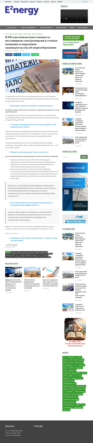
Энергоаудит (18, 34)
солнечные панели (68, 404)
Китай (65, 370)
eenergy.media (15, 433)
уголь (83, 404)
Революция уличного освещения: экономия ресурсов (31, 106)
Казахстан (79, 367)
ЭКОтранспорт (61, 27)
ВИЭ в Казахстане (68, 362)
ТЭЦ (79, 375)
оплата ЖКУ (39, 253)
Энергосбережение (37, 34)
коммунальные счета (27, 253)
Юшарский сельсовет (11, 233)
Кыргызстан (72, 370)
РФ (17, 255)
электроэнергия (78, 407)
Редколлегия (24, 1)
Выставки (46, 1)
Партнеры (39, 1)
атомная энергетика (68, 386)
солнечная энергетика (69, 402)
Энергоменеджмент (28, 27)
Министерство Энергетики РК (71, 373)
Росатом (84, 373)
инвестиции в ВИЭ (77, 394)
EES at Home (82, 27)
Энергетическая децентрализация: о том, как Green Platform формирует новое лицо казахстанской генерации (81, 290)
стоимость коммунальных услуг (30, 255)
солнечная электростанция (70, 399)
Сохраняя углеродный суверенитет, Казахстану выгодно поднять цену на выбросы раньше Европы (80, 124)
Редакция (32, 1)
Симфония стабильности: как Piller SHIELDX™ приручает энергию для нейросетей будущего (81, 107)
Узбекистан (66, 378)
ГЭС (75, 365)
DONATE (60, 1)
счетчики (45, 255)
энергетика (66, 410)
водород (65, 389)
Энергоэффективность (69, 383)
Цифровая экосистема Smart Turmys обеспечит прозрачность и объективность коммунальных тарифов (13, 285)
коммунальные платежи (19, 252)
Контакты (53, 1)
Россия (65, 375)
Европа (65, 367)
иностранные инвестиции (70, 396)
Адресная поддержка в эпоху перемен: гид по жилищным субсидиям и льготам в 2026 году (50, 283)
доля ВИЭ (69, 391)
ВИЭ (71, 359)
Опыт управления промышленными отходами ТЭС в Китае (81, 140)
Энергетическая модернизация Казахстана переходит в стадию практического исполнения (32, 284)
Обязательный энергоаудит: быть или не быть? (29, 152)
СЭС (75, 375)
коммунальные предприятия (37, 252)
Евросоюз (71, 367)
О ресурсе (16, 1)
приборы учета (10, 255)
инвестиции (66, 394)
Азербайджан (71, 357)
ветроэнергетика (80, 386)
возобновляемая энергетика (77, 389)
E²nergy (16, 50)
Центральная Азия (68, 381)
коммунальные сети (12, 253)
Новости (11, 34)
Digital (72, 27)
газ (64, 391)
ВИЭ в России (79, 362)
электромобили (67, 407)
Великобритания (68, 365)
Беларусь (65, 359)
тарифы (77, 404)
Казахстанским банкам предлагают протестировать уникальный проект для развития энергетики (80, 74)
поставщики (48, 253)
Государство (11, 27)
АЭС (64, 357)
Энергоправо (27, 34)
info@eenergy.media (16, 430)
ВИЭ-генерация (79, 359)
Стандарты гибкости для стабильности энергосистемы (80, 307)
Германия (81, 365)
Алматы (79, 357)
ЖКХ (6, 34)
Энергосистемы (46, 27)
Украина (73, 378)
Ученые (80, 378)
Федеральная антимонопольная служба (19, 257)
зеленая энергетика (79, 391)
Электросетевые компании (41, 257)
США (70, 375)
